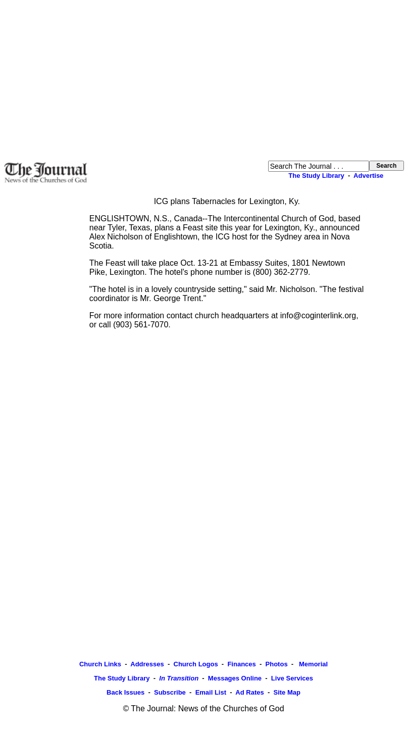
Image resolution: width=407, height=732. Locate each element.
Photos (277, 664)
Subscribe (170, 692)
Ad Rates (249, 692)
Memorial (312, 664)
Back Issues (125, 692)
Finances (241, 664)
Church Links (100, 664)
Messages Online (235, 678)
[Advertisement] (203, 80)
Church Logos (196, 664)
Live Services (292, 678)
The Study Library (316, 175)
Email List (210, 692)
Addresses (147, 664)
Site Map (286, 692)
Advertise (368, 175)
